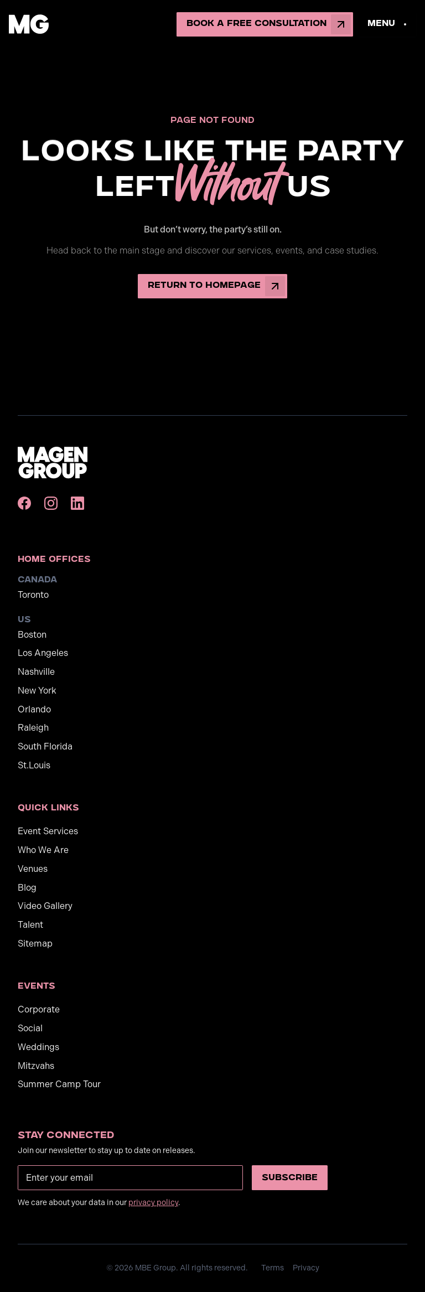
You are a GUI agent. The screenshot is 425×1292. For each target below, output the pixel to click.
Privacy (306, 1267)
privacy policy (153, 1202)
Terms (272, 1267)
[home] (29, 24)
